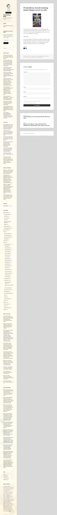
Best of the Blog (6, 229)
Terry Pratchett (7, 269)
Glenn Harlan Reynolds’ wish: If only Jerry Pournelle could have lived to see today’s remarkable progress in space (8, 74)
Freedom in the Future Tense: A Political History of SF (8, 154)
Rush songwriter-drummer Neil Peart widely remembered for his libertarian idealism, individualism (8, 144)
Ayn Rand (6, 246)
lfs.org (10, 511)
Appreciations (5, 212)
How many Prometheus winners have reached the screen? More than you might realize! (8, 197)
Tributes (4, 309)
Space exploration (7, 298)
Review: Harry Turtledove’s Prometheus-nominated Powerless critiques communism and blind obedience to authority (8, 447)
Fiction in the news (7, 289)
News (4, 242)
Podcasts (5, 296)
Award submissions (7, 235)
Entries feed (5, 476)
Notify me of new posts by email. (30, 102)
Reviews (4, 302)
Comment (25, 72)
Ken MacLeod (7, 255)
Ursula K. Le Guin (8, 273)
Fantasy (5, 219)
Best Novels (6, 216)
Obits (5, 295)
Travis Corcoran (7, 271)
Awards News (6, 280)
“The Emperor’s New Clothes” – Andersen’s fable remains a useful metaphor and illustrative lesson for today (8, 132)
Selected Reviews (7, 307)
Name (24, 87)
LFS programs (6, 291)
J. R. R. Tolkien (7, 251)
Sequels (5, 224)
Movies (5, 305)
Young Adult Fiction (7, 228)
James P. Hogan (7, 253)
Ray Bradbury (7, 264)
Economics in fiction (7, 237)
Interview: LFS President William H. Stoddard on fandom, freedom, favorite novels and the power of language (7, 325)
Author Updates (6, 244)
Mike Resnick (34, 57)
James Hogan (29, 57)
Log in (4, 474)
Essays (4, 231)
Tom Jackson (34, 56)
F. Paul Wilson (7, 247)
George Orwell (7, 249)
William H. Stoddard (6, 184)
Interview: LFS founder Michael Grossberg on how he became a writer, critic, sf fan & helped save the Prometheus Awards (8, 362)
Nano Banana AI (6, 175)
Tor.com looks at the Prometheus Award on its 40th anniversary (7, 372)
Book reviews (6, 304)
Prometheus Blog (7, 15)
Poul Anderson (7, 262)
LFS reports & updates (8, 293)
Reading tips (6, 238)
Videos (5, 300)
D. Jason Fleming (6, 194)
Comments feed (6, 477)
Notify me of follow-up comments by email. (32, 101)
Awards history (6, 278)
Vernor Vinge (7, 274)
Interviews (5, 240)
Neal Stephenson (8, 260)
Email (25, 91)
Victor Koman (7, 276)
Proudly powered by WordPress (28, 133)
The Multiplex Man (40, 57)
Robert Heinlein (7, 265)
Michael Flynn (7, 258)
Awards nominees (8, 287)
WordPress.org (5, 479)
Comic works (6, 217)
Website (25, 96)
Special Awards (6, 226)
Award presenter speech (9, 285)
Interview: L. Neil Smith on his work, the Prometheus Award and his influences (8, 368)
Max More (5, 170)
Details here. (26, 36)
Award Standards (7, 233)
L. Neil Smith (7, 256)
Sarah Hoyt (7, 267)
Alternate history (7, 214)
